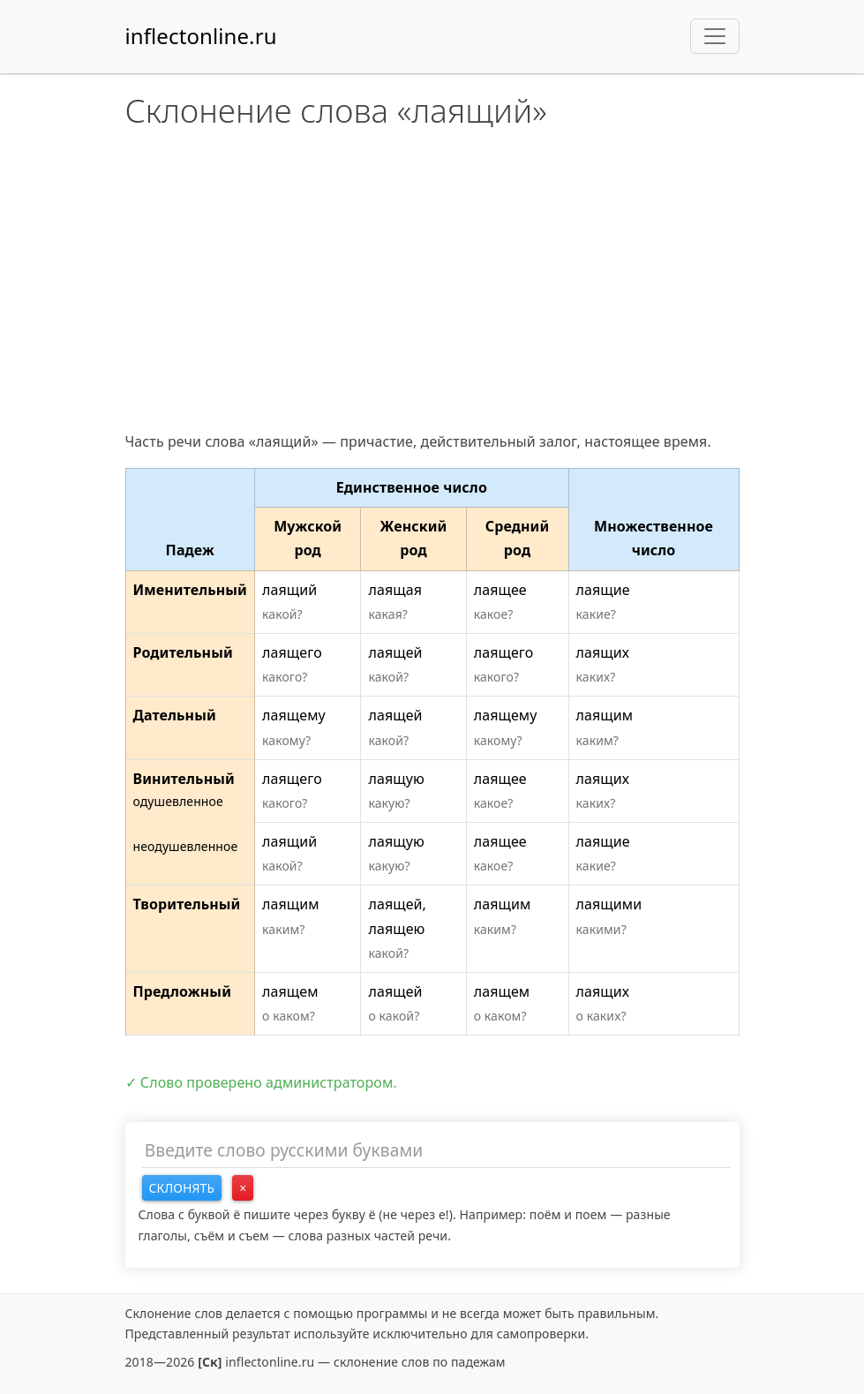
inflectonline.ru (201, 35)
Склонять (182, 1187)
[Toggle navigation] (715, 36)
